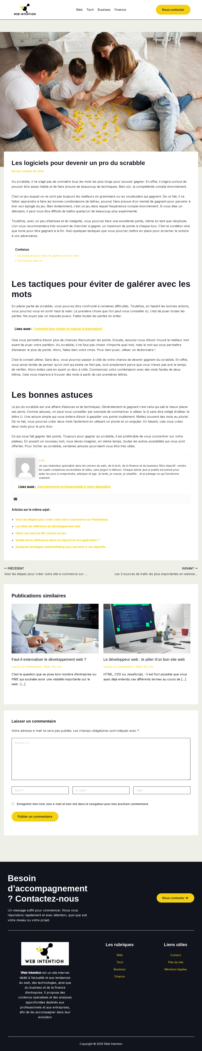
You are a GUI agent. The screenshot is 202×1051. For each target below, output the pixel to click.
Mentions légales (175, 973)
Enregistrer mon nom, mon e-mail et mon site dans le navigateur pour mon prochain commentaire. (83, 803)
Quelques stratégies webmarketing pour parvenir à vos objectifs (62, 547)
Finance (120, 10)
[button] (173, 10)
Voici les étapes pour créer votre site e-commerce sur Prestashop (63, 519)
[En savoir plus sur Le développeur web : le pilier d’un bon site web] (146, 628)
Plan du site (175, 964)
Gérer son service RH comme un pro (41, 533)
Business (104, 10)
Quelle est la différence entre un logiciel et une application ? (59, 540)
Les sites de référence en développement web (49, 526)
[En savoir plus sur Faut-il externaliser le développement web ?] (55, 628)
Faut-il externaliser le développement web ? (49, 659)
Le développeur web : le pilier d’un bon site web (144, 659)
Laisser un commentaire (26, 666)
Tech (90, 10)
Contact (175, 956)
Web (79, 10)
